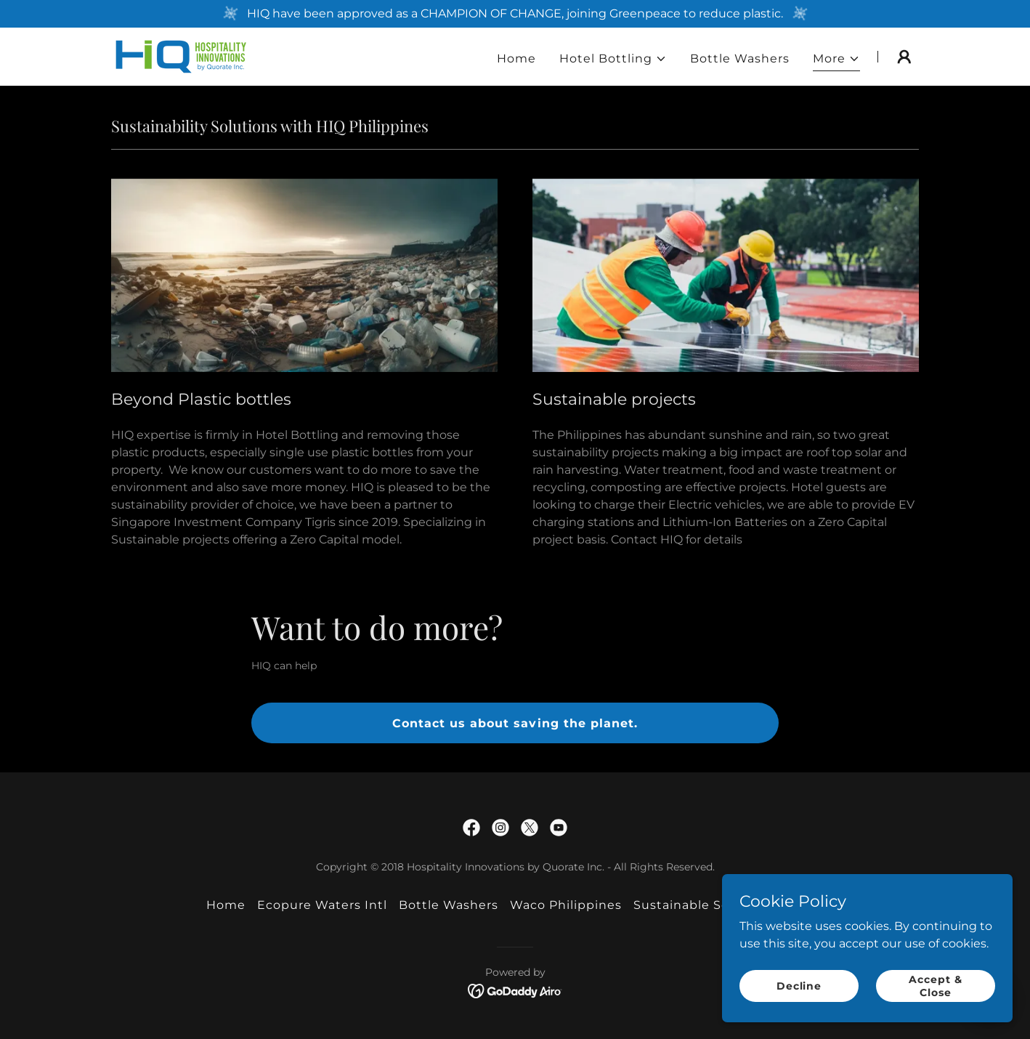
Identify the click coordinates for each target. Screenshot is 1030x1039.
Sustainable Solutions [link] (703, 905)
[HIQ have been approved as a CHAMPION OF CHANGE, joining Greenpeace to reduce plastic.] (515, 14)
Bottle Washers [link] (740, 58)
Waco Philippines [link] (566, 905)
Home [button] (226, 905)
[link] (181, 55)
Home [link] (516, 58)
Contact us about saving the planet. (514, 723)
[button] (613, 59)
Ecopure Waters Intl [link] (322, 905)
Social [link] (805, 905)
